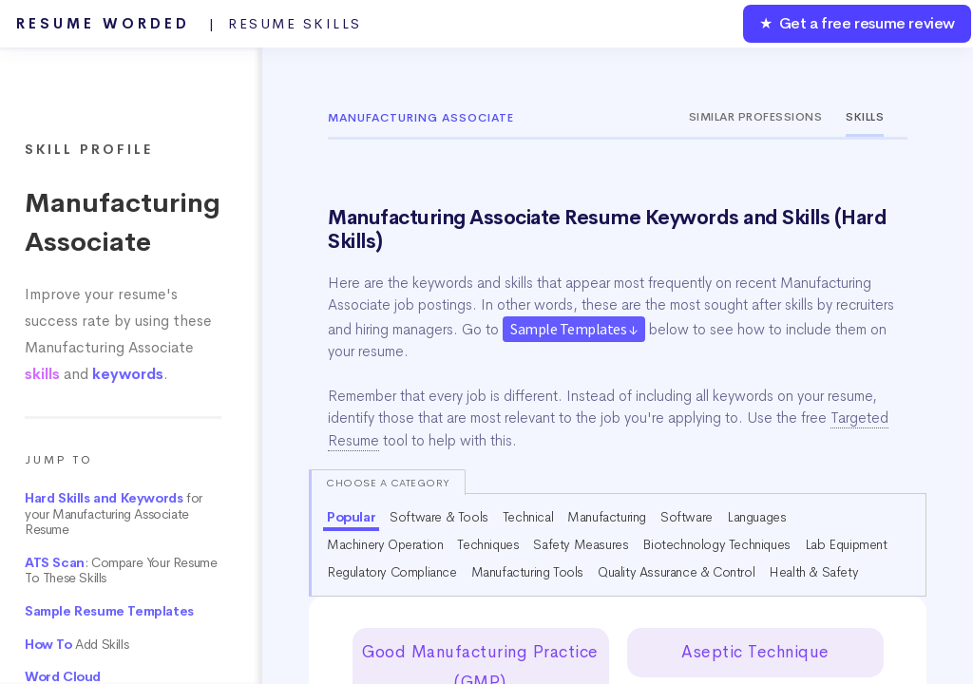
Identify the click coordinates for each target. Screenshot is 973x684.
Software (686, 516)
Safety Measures (580, 544)
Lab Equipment (846, 544)
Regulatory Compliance (392, 571)
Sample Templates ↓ (574, 328)
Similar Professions (756, 116)
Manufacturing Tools (527, 571)
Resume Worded (189, 23)
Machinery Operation (385, 544)
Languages (756, 516)
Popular (351, 516)
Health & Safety (813, 571)
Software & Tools (439, 516)
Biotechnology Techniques (716, 544)
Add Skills (76, 644)
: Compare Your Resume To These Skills (121, 571)
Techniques (488, 544)
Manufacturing (606, 516)
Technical (528, 516)
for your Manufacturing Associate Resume (113, 514)
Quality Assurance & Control (676, 571)
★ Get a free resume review (857, 23)
